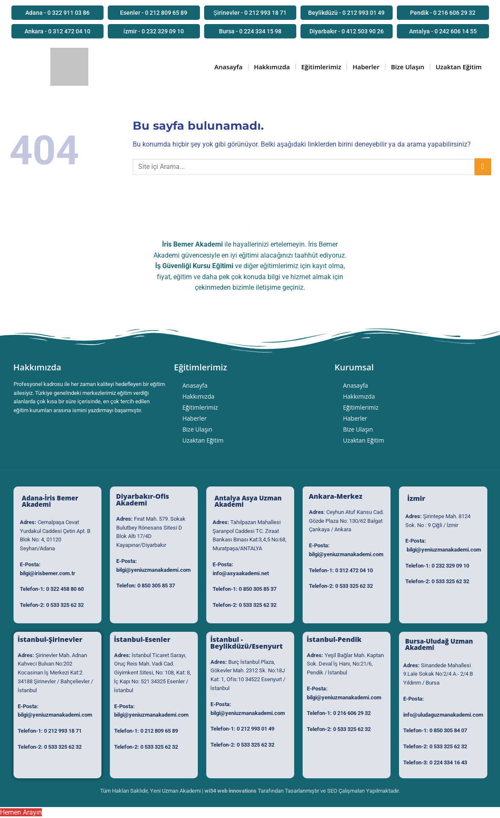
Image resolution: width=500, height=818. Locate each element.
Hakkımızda (272, 67)
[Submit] (483, 166)
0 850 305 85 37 (156, 585)
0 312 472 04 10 (354, 570)
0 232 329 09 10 (450, 566)
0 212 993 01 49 (255, 729)
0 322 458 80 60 (65, 589)
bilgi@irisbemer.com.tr (47, 573)
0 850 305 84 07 (448, 730)
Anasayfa (228, 67)
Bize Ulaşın (407, 67)
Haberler (366, 67)
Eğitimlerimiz (321, 67)
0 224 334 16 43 (448, 762)
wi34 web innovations (231, 791)
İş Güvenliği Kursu (182, 266)
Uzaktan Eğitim (459, 67)
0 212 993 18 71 (63, 731)
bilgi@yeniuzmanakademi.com (153, 570)
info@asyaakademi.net (241, 573)
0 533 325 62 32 (65, 605)
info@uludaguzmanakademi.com (443, 715)
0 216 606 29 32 (352, 713)
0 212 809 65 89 (159, 731)
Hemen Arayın (21, 812)
